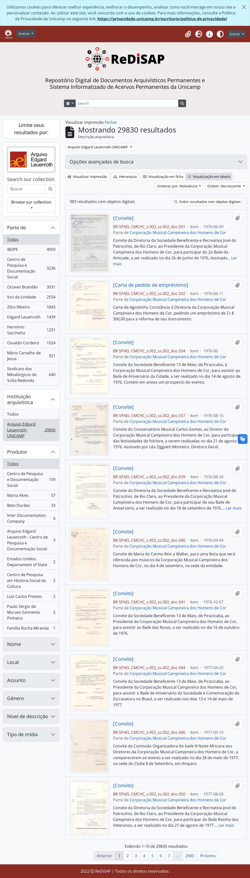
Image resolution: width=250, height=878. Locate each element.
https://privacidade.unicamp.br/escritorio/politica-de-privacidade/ (162, 18)
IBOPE (31, 250)
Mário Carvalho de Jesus (31, 355)
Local (13, 662)
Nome (14, 644)
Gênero (15, 698)
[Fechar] (244, 7)
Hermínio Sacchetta (31, 330)
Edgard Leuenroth (31, 318)
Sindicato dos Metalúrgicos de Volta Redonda (31, 374)
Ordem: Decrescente (224, 186)
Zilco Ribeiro (31, 308)
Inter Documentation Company (31, 518)
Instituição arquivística (20, 399)
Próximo (208, 855)
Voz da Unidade (31, 298)
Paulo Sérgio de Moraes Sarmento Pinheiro (31, 612)
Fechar (111, 122)
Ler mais (233, 508)
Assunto (16, 680)
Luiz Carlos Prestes (31, 597)
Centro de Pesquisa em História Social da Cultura (31, 580)
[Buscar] (50, 189)
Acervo (25, 33)
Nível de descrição (27, 716)
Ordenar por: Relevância (177, 186)
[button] (188, 34)
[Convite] (123, 218)
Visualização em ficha (163, 176)
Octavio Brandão (31, 288)
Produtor (17, 452)
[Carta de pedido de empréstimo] (150, 285)
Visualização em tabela (209, 176)
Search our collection (30, 179)
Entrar (235, 34)
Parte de (16, 227)
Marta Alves (31, 496)
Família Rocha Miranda (31, 629)
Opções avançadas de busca (102, 161)
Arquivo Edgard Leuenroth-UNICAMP (31, 430)
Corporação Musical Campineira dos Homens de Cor (178, 232)
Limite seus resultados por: (31, 129)
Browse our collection (31, 202)
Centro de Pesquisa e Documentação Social (31, 268)
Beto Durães (31, 506)
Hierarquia (125, 176)
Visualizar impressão (87, 176)
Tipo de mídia (22, 734)
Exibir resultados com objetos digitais (207, 201)
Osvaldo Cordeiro (31, 344)
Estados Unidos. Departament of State (31, 561)
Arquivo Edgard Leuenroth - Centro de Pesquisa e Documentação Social (31, 540)
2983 (189, 855)
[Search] (126, 103)
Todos (13, 239)
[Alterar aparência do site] (220, 34)
